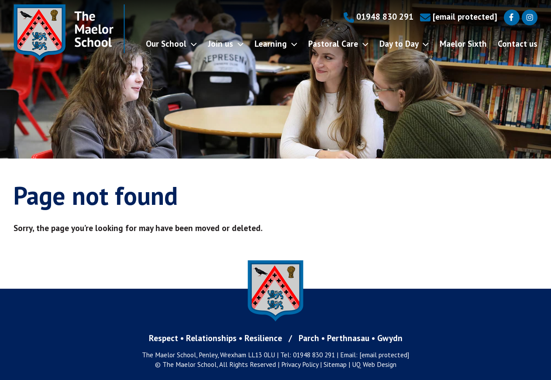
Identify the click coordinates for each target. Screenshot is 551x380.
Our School (171, 43)
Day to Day (404, 43)
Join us (226, 43)
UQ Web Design (374, 364)
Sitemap (335, 364)
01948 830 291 (378, 16)
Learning (276, 43)
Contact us (517, 43)
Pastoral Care (338, 43)
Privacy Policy (299, 364)
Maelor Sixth (463, 43)
